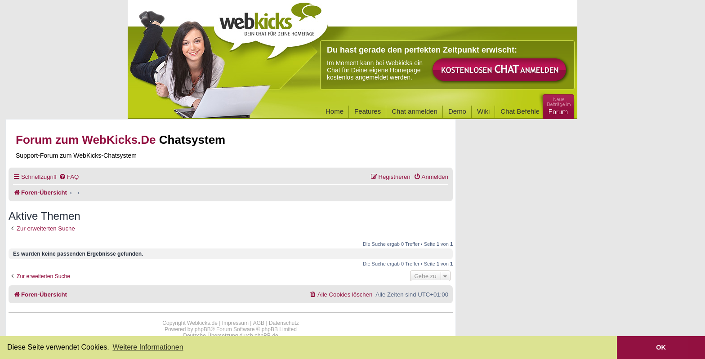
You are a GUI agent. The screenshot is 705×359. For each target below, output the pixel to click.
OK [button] (661, 347)
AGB (258, 323)
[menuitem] (69, 176)
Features (367, 111)
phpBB (203, 329)
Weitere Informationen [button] (147, 347)
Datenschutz (284, 323)
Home (335, 111)
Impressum (235, 323)
